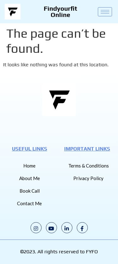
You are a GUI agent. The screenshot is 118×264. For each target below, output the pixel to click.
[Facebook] (82, 227)
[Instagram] (36, 227)
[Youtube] (51, 227)
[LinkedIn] (66, 227)
